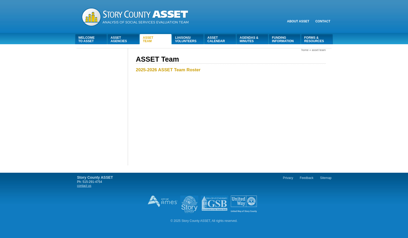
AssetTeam (148, 39)
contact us (84, 186)
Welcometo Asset (86, 39)
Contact (322, 21)
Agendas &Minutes (249, 39)
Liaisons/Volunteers (185, 39)
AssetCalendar (216, 39)
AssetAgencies (119, 39)
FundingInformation (283, 39)
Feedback (307, 178)
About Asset (298, 21)
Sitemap (326, 178)
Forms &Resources (314, 39)
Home (305, 50)
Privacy (288, 178)
